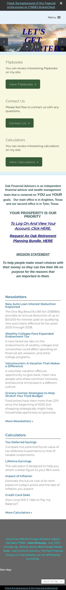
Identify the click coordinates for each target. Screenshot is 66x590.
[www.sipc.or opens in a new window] (10, 546)
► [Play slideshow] (27, 46)
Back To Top (53, 581)
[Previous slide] (4, 42)
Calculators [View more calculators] (15, 435)
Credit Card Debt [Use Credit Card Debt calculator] (17, 495)
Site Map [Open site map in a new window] (5, 569)
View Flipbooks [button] (21, 84)
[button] (54, 17)
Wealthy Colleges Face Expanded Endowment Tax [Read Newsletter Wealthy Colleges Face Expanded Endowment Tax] (29, 335)
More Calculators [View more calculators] (18, 512)
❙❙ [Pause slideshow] (37, 46)
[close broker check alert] (61, 3)
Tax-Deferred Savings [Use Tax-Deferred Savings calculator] (20, 442)
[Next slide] (62, 42)
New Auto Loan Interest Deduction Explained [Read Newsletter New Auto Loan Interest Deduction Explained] (30, 305)
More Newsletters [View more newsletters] (19, 421)
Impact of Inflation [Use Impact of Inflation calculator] (18, 476)
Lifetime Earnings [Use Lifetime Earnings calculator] (18, 461)
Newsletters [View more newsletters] (15, 297)
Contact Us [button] (17, 123)
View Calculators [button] (22, 162)
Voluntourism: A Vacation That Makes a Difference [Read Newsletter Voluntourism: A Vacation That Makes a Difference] (32, 365)
